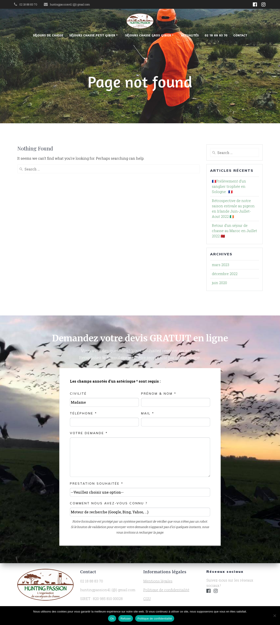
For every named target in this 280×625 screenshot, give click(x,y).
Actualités (190, 35)
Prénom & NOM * (158, 394)
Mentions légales (157, 581)
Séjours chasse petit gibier (92, 35)
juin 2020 (219, 282)
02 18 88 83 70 (216, 35)
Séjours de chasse (48, 35)
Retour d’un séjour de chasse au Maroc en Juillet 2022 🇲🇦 (234, 230)
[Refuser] (274, 615)
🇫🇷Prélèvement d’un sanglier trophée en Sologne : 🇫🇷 (229, 186)
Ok (112, 618)
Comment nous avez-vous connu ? (108, 503)
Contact (240, 35)
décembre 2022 (224, 273)
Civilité (78, 394)
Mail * (147, 413)
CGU (147, 598)
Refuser (126, 618)
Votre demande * (89, 433)
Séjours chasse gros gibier (148, 35)
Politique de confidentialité (166, 589)
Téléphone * (83, 413)
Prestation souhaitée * (96, 483)
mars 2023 (220, 264)
